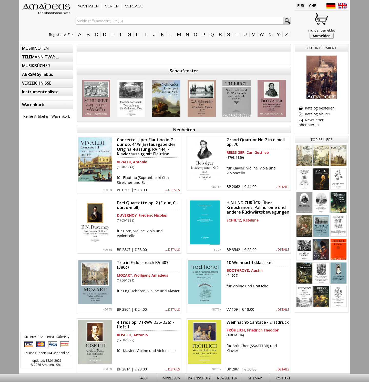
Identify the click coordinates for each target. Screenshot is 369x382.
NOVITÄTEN (88, 6)
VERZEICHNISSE (36, 83)
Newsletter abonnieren (311, 122)
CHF (312, 5)
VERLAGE (134, 6)
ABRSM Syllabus (37, 74)
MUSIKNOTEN (35, 48)
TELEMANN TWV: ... (40, 57)
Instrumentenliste (40, 92)
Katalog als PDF (315, 114)
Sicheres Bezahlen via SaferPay (46, 337)
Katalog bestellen (317, 108)
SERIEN (112, 6)
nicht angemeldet (321, 30)
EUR (300, 5)
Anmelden (322, 35)
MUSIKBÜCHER (36, 65)
